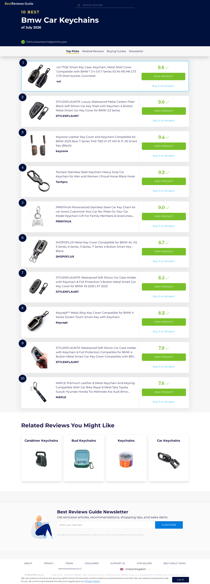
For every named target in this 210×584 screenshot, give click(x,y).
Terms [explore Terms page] (69, 563)
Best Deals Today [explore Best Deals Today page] (175, 563)
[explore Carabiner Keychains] (41, 458)
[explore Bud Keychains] (84, 458)
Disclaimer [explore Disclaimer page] (92, 563)
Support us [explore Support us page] (117, 563)
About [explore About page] (28, 563)
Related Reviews (93, 51)
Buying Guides (116, 51)
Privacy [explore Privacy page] (49, 563)
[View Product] (105, 76)
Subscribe (168, 524)
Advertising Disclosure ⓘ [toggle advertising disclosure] (70, 568)
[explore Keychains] (126, 458)
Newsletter (136, 51)
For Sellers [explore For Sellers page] (144, 563)
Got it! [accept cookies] (180, 579)
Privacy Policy (92, 581)
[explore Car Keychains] (168, 458)
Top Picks (72, 51)
